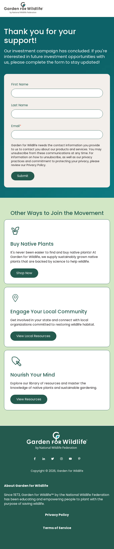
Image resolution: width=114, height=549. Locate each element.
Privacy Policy (35, 165)
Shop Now (24, 273)
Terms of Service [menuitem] (57, 528)
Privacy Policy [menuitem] (57, 514)
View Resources (28, 399)
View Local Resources (33, 336)
